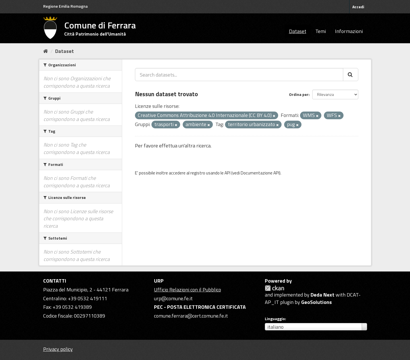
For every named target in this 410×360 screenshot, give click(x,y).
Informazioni (349, 31)
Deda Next (322, 295)
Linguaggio (275, 319)
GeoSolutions (316, 302)
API (227, 173)
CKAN (274, 288)
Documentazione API (260, 173)
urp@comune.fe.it (173, 298)
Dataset (297, 31)
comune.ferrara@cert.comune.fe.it (191, 316)
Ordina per (299, 94)
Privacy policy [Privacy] (58, 349)
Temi (320, 31)
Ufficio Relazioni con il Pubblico (187, 289)
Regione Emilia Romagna (65, 6)
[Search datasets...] (239, 74)
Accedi (358, 7)
